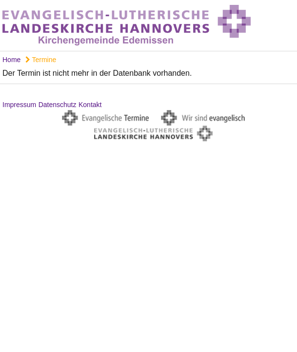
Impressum (19, 105)
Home (11, 60)
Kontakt (90, 105)
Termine (40, 60)
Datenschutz (58, 105)
